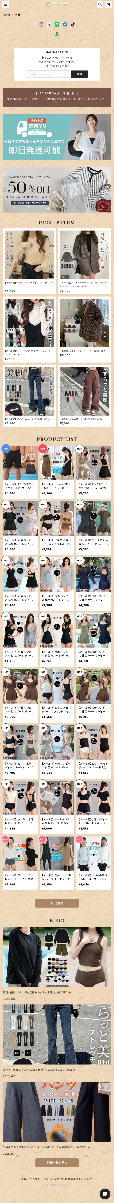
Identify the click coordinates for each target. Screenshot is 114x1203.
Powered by (57, 1185)
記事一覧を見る (57, 1163)
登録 (79, 74)
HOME (7, 14)
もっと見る (57, 903)
